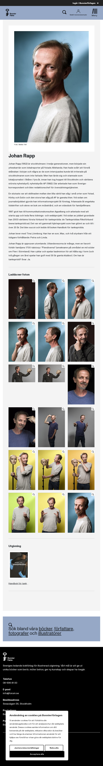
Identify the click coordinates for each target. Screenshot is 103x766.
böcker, (46, 629)
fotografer (19, 633)
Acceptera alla (37, 754)
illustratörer (49, 633)
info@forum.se (11, 693)
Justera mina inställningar (26, 748)
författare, (64, 629)
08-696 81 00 (10, 682)
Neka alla (54, 748)
